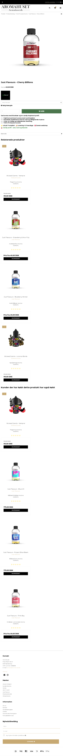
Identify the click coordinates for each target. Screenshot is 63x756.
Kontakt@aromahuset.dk (13, 667)
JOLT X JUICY (6, 690)
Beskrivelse (4, 133)
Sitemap (5, 671)
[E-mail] (31, 731)
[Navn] (31, 726)
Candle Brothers (7, 686)
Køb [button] (41, 111)
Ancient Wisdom (7, 684)
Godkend (30, 741)
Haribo (4, 688)
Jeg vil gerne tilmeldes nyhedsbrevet (20, 735)
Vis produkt (16, 199)
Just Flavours (6, 692)
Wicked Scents (6, 696)
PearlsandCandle (7, 694)
